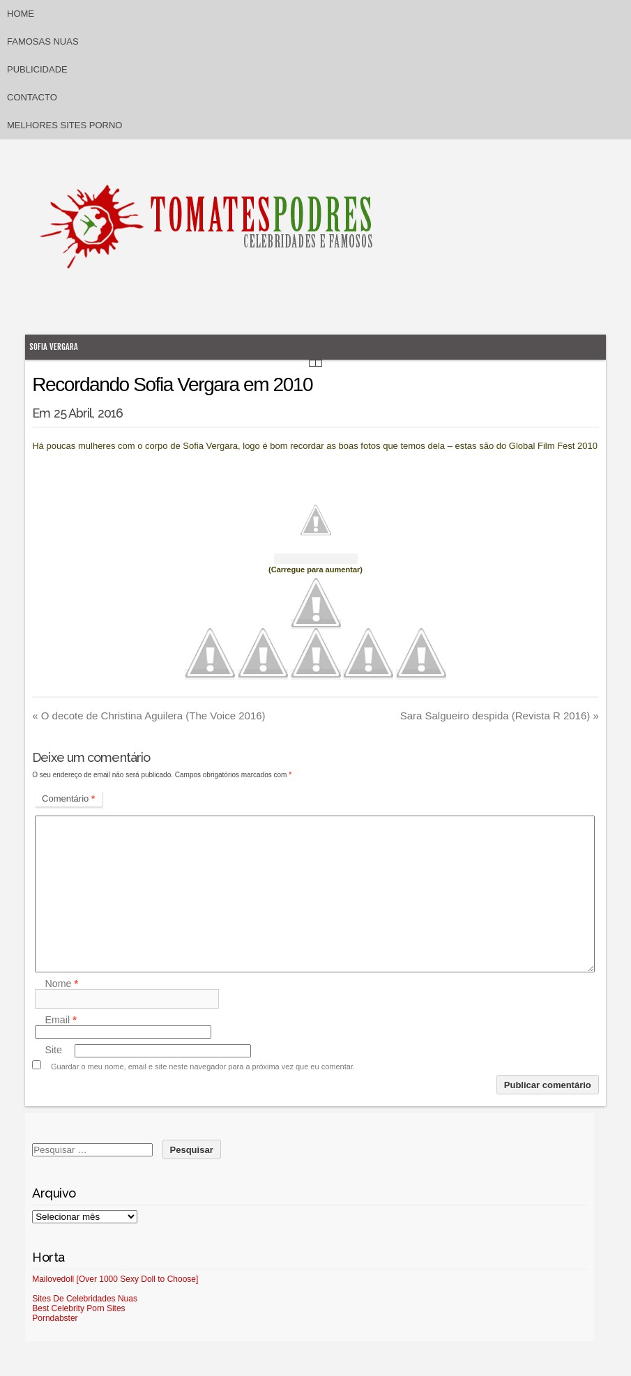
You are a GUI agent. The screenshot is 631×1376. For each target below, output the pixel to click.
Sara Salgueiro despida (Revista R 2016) (499, 715)
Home (20, 13)
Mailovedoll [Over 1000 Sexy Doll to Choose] (115, 1279)
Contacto (32, 97)
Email (60, 1019)
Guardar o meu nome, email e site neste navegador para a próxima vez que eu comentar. (203, 1066)
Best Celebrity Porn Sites (78, 1308)
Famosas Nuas (43, 41)
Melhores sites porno (64, 125)
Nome (61, 983)
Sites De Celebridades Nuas (84, 1299)
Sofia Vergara (53, 347)
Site (53, 1050)
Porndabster (54, 1318)
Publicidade (37, 69)
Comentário (68, 798)
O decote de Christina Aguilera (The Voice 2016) (148, 715)
